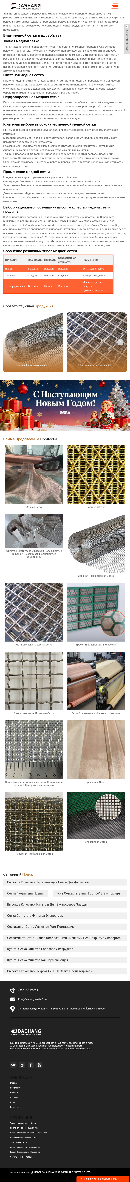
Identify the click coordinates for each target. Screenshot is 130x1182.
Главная (13, 1083)
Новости (14, 1092)
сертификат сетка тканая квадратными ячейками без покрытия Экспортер (64, 938)
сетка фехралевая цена (25, 893)
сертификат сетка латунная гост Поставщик (40, 927)
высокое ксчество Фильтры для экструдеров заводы (47, 904)
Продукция (15, 1088)
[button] (120, 342)
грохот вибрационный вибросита (25, 1152)
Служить (14, 1097)
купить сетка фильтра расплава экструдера (40, 949)
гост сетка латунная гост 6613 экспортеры (89, 893)
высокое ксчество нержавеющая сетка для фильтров (48, 882)
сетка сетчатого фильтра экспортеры (35, 916)
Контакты (14, 1107)
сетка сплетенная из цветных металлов (28, 1133)
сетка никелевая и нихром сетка (25, 1147)
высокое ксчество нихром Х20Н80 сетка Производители (49, 971)
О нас (12, 1102)
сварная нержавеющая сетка (23, 1138)
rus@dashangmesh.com (32, 999)
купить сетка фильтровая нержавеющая (37, 960)
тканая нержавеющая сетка (23, 1123)
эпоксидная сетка (18, 1142)
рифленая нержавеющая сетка (24, 1128)
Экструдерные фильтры (21, 1157)
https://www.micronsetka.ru (101, 225)
